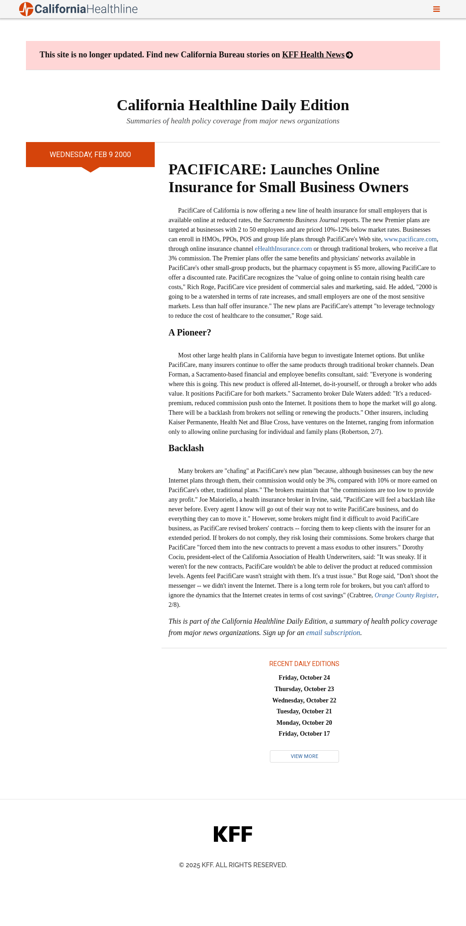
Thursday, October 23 (304, 689)
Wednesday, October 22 (304, 700)
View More (304, 756)
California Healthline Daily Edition (233, 105)
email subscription (333, 632)
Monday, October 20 (304, 722)
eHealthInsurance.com (283, 248)
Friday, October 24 (304, 677)
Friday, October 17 (304, 733)
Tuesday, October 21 (304, 711)
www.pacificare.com (410, 239)
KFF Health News (313, 54)
